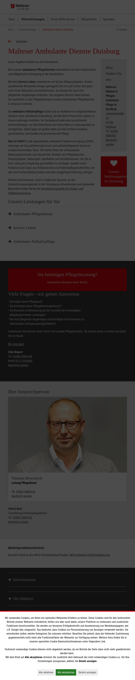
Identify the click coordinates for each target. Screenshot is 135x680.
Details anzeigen (88, 672)
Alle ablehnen (47, 672)
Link (103, 641)
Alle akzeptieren (66, 672)
